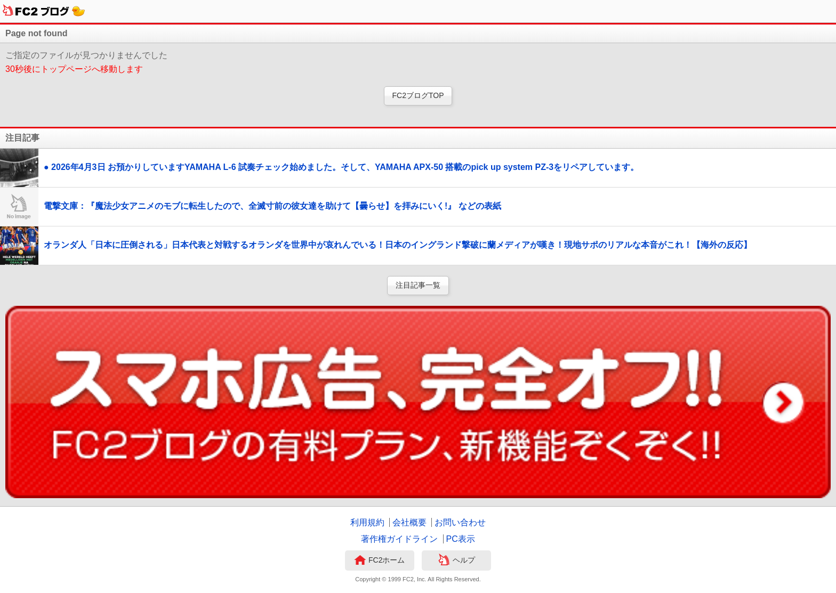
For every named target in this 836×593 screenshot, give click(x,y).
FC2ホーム (379, 561)
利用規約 (367, 522)
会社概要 (409, 522)
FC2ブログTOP (418, 95)
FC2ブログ (44, 11)
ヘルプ (456, 561)
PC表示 (460, 538)
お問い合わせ (460, 522)
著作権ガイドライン (399, 538)
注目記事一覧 (418, 285)
